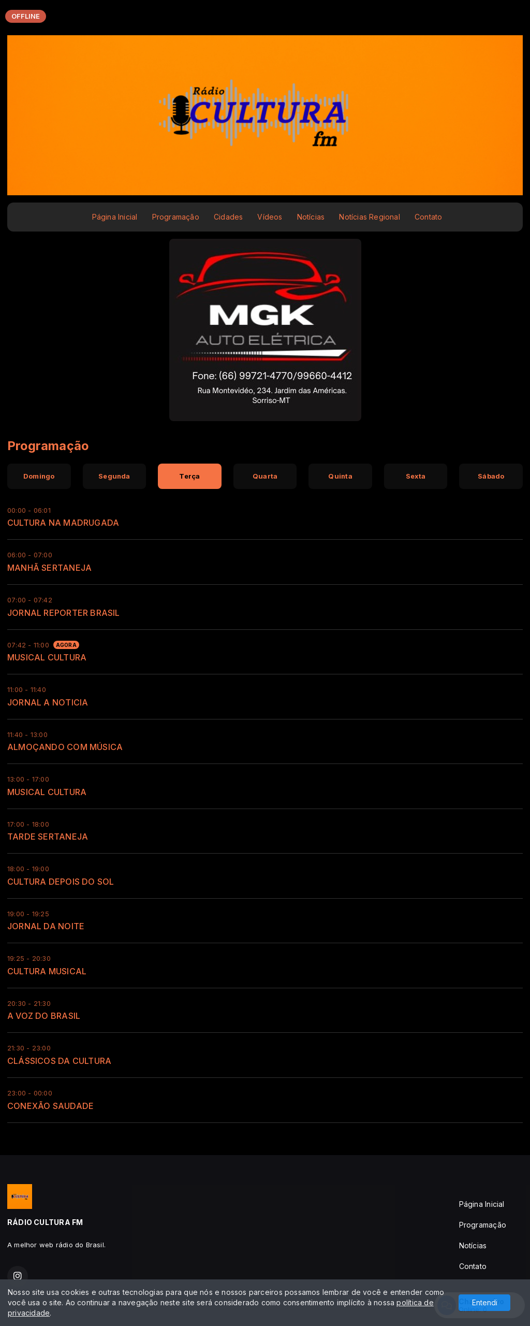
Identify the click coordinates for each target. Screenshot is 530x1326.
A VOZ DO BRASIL (43, 1016)
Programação (175, 216)
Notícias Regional (369, 216)
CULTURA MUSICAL (46, 971)
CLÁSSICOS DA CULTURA (59, 1061)
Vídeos (269, 216)
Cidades (228, 216)
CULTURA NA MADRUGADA (63, 522)
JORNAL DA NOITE (45, 926)
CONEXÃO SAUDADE (50, 1106)
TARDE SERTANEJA (47, 836)
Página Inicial (115, 216)
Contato (428, 216)
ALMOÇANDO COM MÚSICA (65, 747)
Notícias (311, 216)
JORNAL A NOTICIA (47, 702)
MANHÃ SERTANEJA (49, 568)
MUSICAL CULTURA (46, 657)
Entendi (484, 1302)
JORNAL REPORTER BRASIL (63, 613)
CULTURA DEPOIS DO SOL (60, 881)
